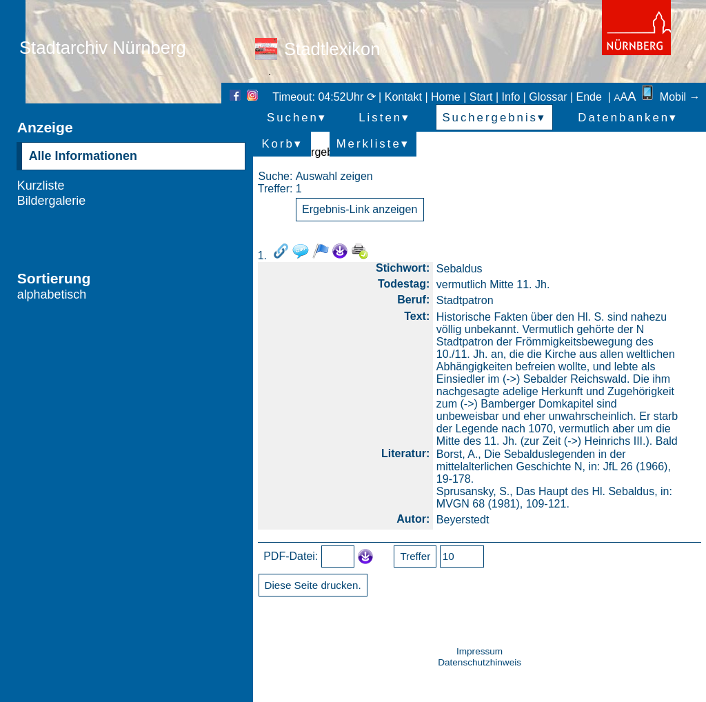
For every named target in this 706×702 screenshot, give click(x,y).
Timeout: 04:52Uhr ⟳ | (328, 97)
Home (446, 97)
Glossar (548, 97)
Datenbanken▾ (628, 117)
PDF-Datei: (290, 556)
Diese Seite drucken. (313, 585)
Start (481, 97)
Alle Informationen (83, 156)
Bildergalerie (51, 201)
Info (511, 97)
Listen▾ (384, 117)
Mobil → (669, 97)
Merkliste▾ (373, 143)
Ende (589, 97)
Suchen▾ (297, 117)
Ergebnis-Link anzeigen (359, 209)
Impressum (479, 651)
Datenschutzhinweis (479, 662)
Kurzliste (41, 185)
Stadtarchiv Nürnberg (102, 47)
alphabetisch (52, 294)
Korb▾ (281, 143)
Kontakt (403, 97)
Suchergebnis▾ (494, 117)
